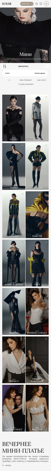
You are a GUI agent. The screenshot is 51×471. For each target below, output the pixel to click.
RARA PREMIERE (26, 80)
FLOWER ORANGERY (26, 84)
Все (9, 80)
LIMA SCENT (41, 80)
